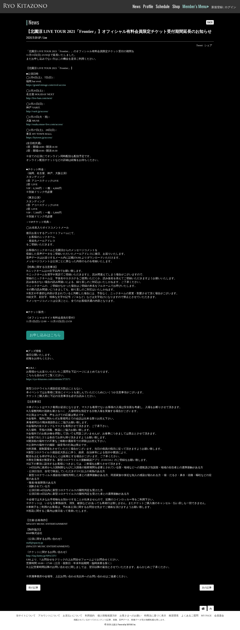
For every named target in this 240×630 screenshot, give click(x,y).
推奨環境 (173, 615)
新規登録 (217, 7)
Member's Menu (196, 6)
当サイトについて (26, 615)
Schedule (163, 6)
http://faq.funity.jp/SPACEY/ (41, 555)
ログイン (230, 7)
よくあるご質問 (189, 615)
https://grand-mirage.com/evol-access (46, 84)
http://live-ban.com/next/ (39, 98)
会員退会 (219, 615)
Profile (148, 6)
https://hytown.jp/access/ (39, 137)
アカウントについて (49, 615)
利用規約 (90, 615)
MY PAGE (206, 615)
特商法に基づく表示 (155, 615)
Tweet (199, 45)
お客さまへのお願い (131, 615)
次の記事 (207, 587)
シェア (208, 45)
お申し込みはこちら (45, 335)
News (137, 6)
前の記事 (33, 587)
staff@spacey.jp (34, 542)
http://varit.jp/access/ (37, 111)
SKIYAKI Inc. (131, 624)
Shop (176, 6)
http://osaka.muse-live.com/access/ (44, 124)
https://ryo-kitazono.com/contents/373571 (48, 379)
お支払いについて (72, 615)
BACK (210, 22)
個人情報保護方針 (107, 615)
